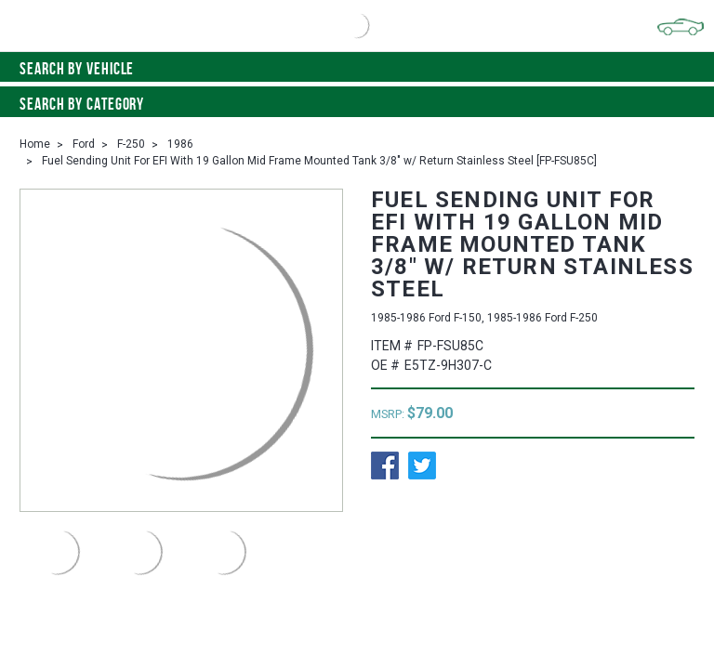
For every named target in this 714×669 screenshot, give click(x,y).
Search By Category (357, 104)
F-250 (131, 144)
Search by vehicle (357, 68)
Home (35, 144)
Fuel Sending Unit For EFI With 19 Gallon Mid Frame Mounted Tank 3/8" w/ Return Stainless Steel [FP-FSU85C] (319, 160)
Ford (84, 144)
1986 (180, 144)
